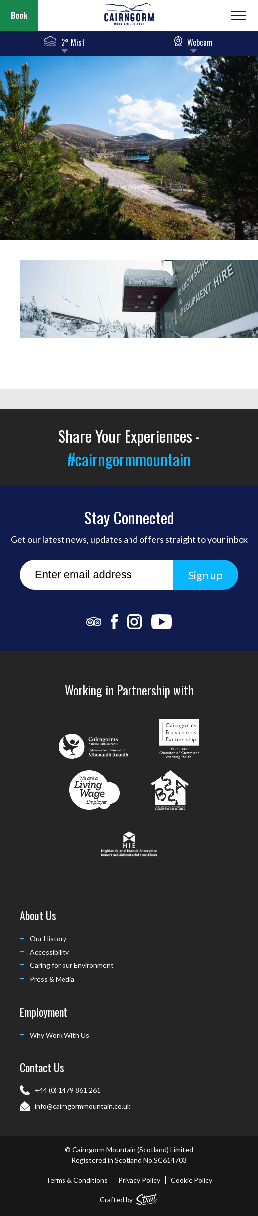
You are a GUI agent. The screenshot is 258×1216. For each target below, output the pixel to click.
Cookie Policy (191, 1180)
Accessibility (49, 952)
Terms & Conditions (77, 1180)
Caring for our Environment (72, 965)
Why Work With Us (59, 1035)
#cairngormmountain (129, 459)
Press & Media (52, 979)
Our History (48, 938)
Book (19, 15)
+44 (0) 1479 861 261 (68, 1090)
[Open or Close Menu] (237, 15)
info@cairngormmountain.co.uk (82, 1106)
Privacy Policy (139, 1180)
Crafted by (129, 1197)
